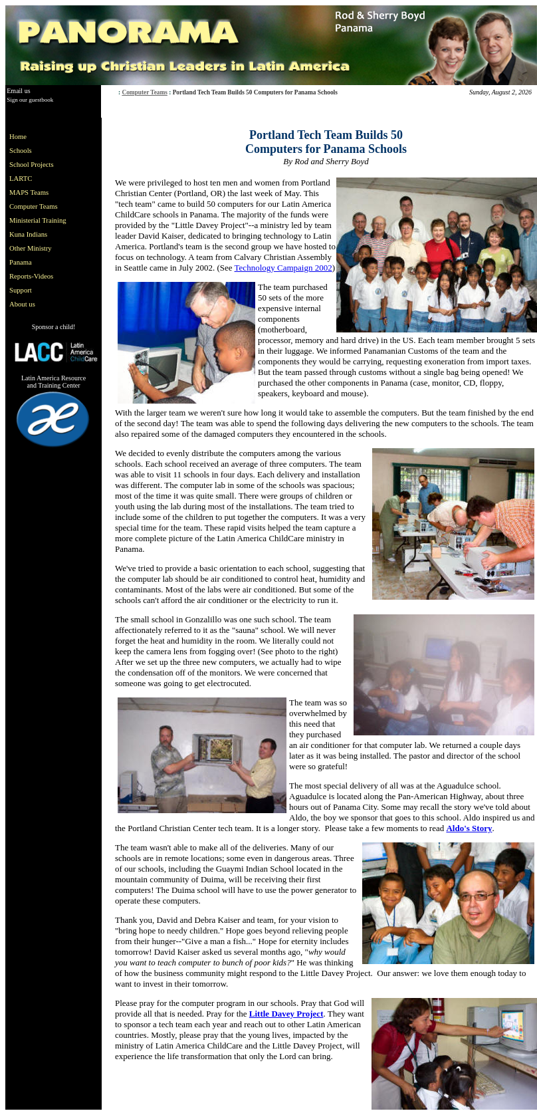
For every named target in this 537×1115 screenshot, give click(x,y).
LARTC (20, 178)
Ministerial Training (37, 220)
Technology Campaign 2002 (283, 268)
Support (20, 290)
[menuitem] (40, 137)
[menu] (40, 220)
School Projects (31, 164)
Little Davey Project (286, 1014)
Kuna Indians (28, 234)
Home (18, 136)
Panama (20, 262)
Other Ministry (30, 248)
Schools (20, 150)
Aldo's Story (469, 828)
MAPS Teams (29, 192)
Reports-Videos (31, 276)
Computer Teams (144, 92)
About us (22, 304)
